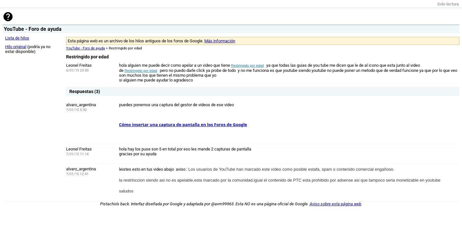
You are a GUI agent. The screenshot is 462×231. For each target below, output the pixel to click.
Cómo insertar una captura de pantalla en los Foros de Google (183, 124)
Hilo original (15, 46)
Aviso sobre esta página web (335, 203)
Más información (219, 40)
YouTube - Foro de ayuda (85, 48)
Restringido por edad (247, 65)
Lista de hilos (17, 38)
